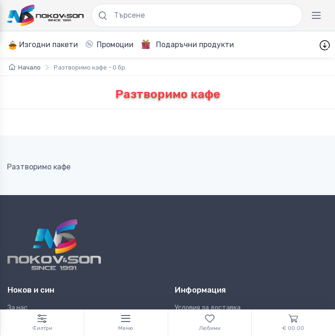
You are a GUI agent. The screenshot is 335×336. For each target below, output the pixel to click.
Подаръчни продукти (187, 44)
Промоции (110, 44)
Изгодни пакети (43, 45)
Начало (25, 67)
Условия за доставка (208, 308)
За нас (17, 308)
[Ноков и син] (54, 244)
